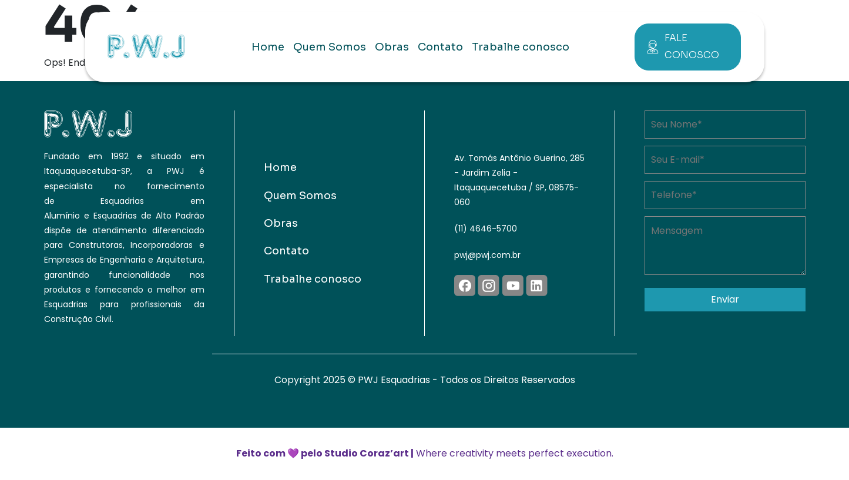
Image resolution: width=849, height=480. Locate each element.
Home (267, 47)
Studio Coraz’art (366, 453)
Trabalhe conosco (520, 47)
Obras (392, 47)
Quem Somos (329, 47)
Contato (440, 47)
